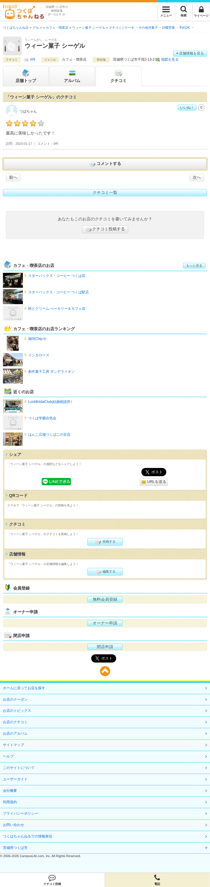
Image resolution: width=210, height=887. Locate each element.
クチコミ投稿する (105, 229)
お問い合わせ (13, 825)
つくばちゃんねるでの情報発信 (27, 836)
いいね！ (187, 107)
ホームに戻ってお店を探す (24, 688)
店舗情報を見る (190, 53)
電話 (157, 880)
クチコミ (118, 75)
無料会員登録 (105, 599)
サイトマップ (13, 745)
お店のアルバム (15, 733)
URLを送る (153, 481)
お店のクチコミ (15, 722)
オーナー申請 (105, 623)
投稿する (104, 541)
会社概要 (10, 791)
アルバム (72, 75)
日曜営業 (168, 27)
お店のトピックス (17, 711)
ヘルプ (8, 756)
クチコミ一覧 (105, 192)
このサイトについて (19, 768)
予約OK (184, 27)
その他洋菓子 (148, 27)
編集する (104, 571)
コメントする (105, 164)
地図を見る (170, 59)
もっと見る (194, 265)
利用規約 (10, 802)
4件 (32, 59)
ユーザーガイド (15, 779)
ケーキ (129, 27)
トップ (26, 75)
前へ (13, 177)
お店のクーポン (15, 699)
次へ (197, 177)
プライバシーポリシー (20, 813)
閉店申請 (105, 646)
